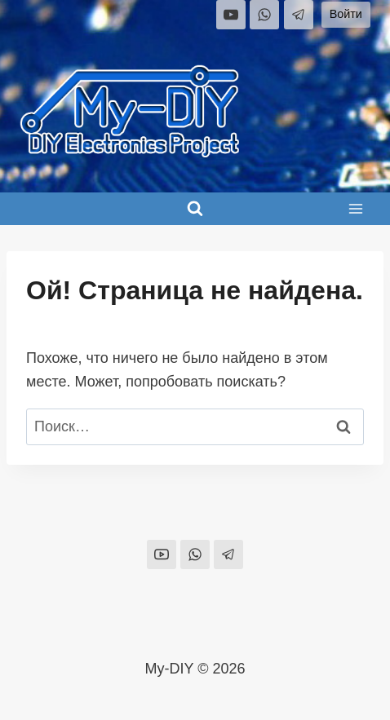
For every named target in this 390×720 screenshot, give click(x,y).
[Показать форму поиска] (195, 208)
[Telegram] (298, 14)
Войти (346, 13)
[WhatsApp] (264, 14)
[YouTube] (231, 14)
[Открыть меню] (355, 208)
